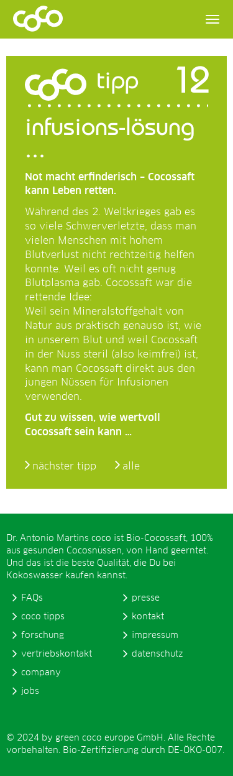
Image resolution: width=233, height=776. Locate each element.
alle (131, 466)
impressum (155, 635)
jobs (30, 691)
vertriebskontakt (56, 654)
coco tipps (43, 616)
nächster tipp (64, 466)
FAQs (32, 598)
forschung (42, 635)
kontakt (148, 616)
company (41, 672)
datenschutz (157, 654)
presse (146, 598)
